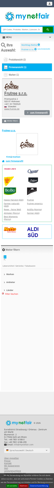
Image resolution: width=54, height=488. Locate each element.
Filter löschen (11, 294)
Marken (10, 274)
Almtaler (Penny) (12, 213)
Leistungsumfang (12, 470)
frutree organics (35, 203)
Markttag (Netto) (29, 45)
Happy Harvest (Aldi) (13, 200)
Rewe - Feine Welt (12, 209)
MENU (9, 37)
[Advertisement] (27, 312)
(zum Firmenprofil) (43, 49)
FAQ (6, 468)
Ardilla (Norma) (34, 209)
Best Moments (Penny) (11, 217)
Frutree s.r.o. (27, 49)
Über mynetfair (11, 458)
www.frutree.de (11, 109)
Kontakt (8, 463)
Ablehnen (23, 486)
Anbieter (10, 282)
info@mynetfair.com (23, 444)
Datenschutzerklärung (39, 486)
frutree (30, 200)
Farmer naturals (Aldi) (11, 204)
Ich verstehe (12, 486)
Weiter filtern (12, 121)
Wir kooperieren (12, 465)
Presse (7, 460)
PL (4, 258)
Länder (9, 290)
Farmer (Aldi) (33, 213)
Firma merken (13, 156)
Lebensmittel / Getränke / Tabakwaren (19, 266)
